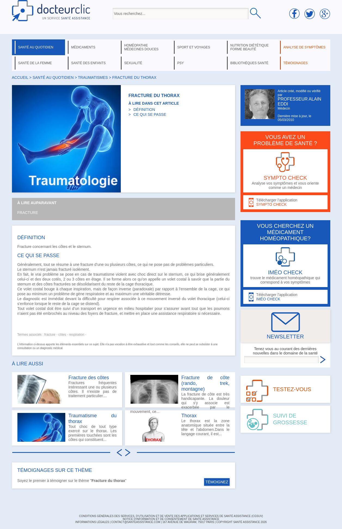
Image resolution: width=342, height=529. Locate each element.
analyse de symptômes (304, 47)
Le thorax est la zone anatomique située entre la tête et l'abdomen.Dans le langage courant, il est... (180, 427)
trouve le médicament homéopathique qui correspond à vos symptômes (285, 265)
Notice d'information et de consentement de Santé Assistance (171, 519)
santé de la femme (35, 63)
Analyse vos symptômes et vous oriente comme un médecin (285, 171)
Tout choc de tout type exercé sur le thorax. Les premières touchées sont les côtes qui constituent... (67, 427)
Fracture (27, 212)
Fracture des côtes (89, 377)
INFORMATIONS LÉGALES (92, 522)
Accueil (20, 77)
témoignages (296, 63)
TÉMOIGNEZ (216, 482)
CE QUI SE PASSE (149, 114)
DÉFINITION (144, 109)
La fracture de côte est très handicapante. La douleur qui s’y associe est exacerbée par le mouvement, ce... (180, 391)
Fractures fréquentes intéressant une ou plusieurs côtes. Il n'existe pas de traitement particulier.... (67, 389)
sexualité (133, 63)
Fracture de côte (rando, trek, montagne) (205, 383)
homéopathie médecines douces (141, 47)
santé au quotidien (35, 47)
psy (180, 63)
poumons (222, 308)
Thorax (189, 415)
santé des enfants (88, 63)
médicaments (83, 47)
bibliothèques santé (249, 63)
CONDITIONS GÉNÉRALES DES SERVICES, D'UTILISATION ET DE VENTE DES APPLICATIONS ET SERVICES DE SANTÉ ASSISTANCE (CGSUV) (171, 516)
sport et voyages (193, 47)
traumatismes (93, 77)
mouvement (157, 299)
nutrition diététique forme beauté (249, 47)
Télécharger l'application (285, 202)
